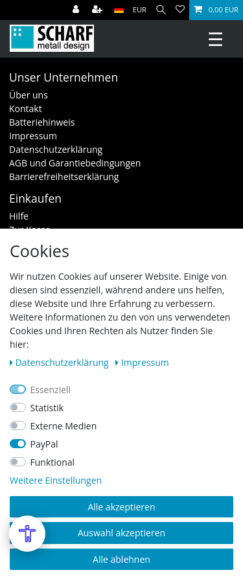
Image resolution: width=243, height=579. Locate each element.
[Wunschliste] (180, 10)
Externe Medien (63, 426)
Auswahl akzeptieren (121, 533)
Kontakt (25, 108)
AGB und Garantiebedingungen (75, 163)
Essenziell (50, 389)
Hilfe (19, 216)
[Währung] (139, 10)
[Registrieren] (98, 10)
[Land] (119, 10)
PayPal (44, 444)
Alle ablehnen (121, 559)
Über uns (28, 95)
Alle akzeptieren (121, 507)
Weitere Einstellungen (56, 480)
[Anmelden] (77, 10)
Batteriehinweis (42, 122)
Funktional (52, 462)
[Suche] (161, 10)
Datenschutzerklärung (55, 149)
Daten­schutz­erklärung (60, 362)
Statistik (47, 408)
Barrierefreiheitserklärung (64, 176)
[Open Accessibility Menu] (27, 534)
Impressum (33, 136)
